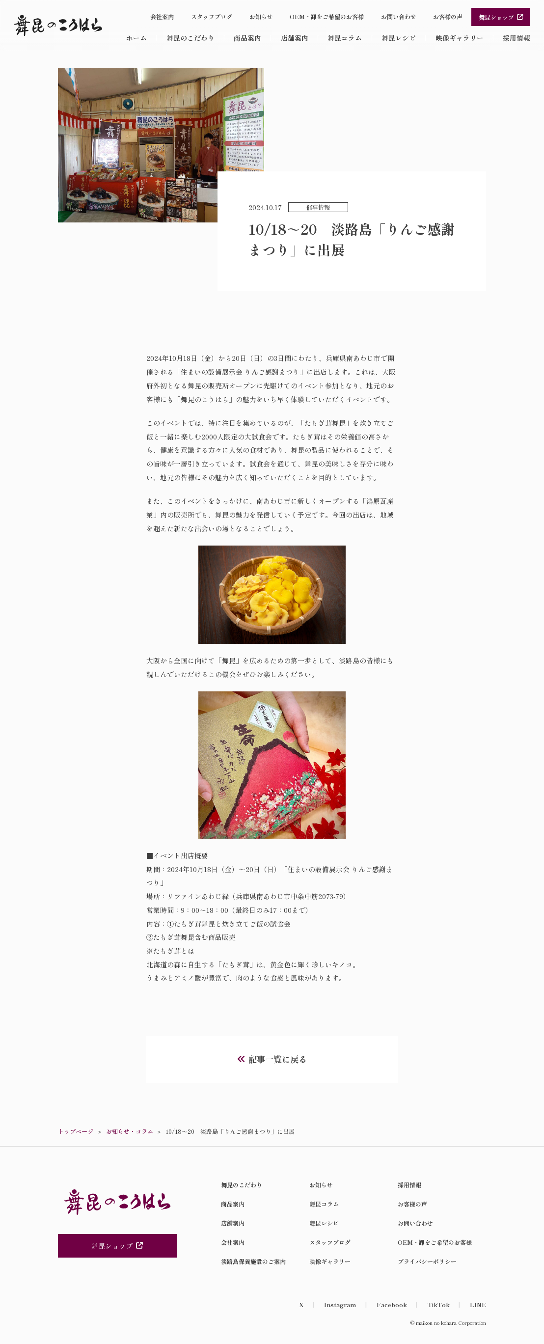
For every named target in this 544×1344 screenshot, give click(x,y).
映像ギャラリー (459, 38)
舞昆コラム (344, 38)
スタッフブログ (211, 16)
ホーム (136, 38)
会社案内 (162, 16)
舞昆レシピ (398, 38)
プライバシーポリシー (427, 1261)
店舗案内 (294, 38)
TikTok (439, 1304)
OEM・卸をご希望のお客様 (327, 16)
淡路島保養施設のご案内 (253, 1261)
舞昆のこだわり (190, 38)
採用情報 (516, 38)
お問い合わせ (398, 16)
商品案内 (247, 38)
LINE (478, 1304)
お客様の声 (447, 16)
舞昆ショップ (501, 17)
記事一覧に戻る (277, 1059)
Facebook (392, 1304)
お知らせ (261, 16)
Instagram (340, 1304)
